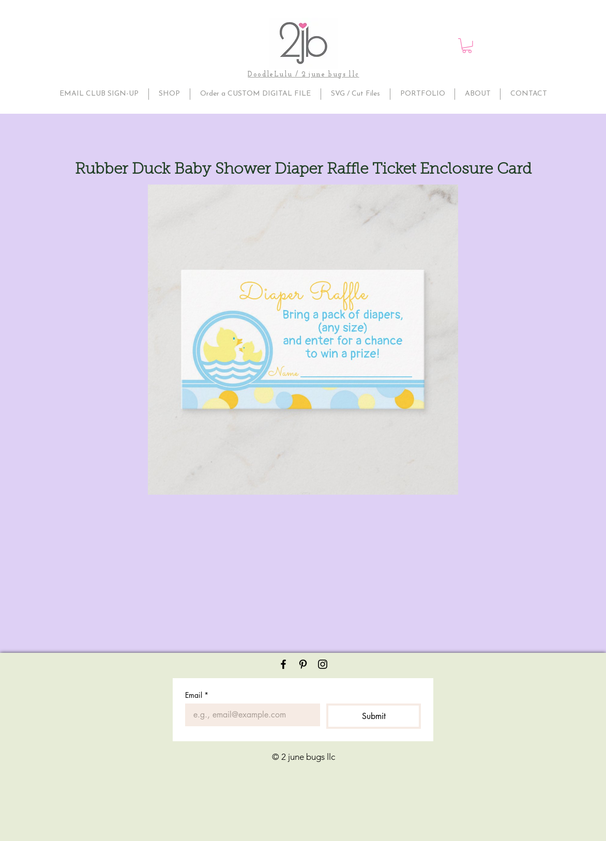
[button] (467, 45)
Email (196, 695)
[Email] (249, 715)
